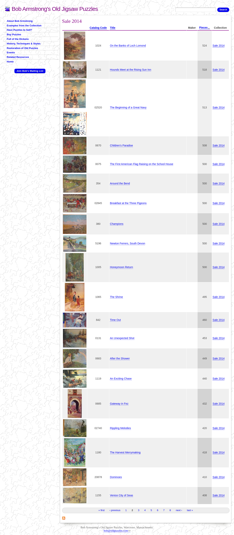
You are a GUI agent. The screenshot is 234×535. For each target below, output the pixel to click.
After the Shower (120, 358)
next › (179, 510)
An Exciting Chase (121, 378)
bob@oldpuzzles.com (117, 530)
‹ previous (114, 510)
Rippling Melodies (120, 428)
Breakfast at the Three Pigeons (128, 203)
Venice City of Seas (121, 495)
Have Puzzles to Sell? (19, 29)
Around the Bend (120, 183)
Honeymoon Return (121, 267)
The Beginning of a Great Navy (128, 107)
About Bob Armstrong (20, 21)
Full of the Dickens (18, 39)
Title (112, 27)
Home (10, 61)
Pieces (204, 27)
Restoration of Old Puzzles (22, 48)
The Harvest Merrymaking (125, 452)
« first (101, 510)
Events (11, 52)
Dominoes (116, 477)
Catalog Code (98, 27)
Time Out (115, 319)
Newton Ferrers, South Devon (127, 243)
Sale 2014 (218, 45)
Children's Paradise (121, 145)
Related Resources (18, 57)
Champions (116, 223)
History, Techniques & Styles (23, 43)
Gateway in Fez (119, 403)
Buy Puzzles (14, 34)
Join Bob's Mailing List (30, 70)
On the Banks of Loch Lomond (128, 45)
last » (190, 510)
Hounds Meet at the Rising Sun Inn (130, 69)
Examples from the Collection (24, 25)
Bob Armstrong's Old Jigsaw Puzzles (55, 9)
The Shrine (116, 296)
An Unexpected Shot (122, 338)
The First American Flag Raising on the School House (141, 164)
